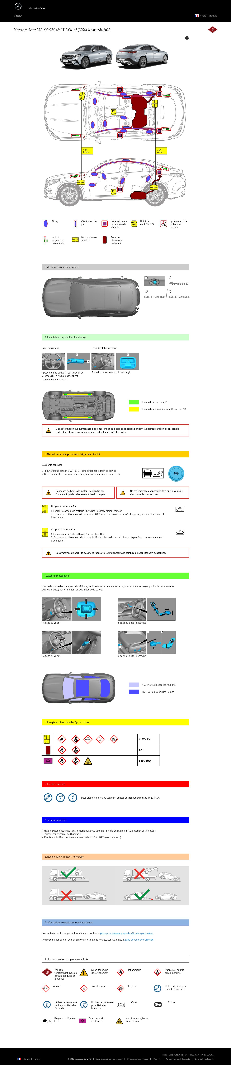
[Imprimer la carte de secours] (186, 40)
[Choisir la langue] (206, 17)
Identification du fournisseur (109, 1060)
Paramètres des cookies (137, 1060)
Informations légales (204, 1060)
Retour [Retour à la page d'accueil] (18, 17)
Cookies (156, 1060)
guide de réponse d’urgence (139, 941)
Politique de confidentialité (178, 1060)
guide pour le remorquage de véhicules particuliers (126, 935)
